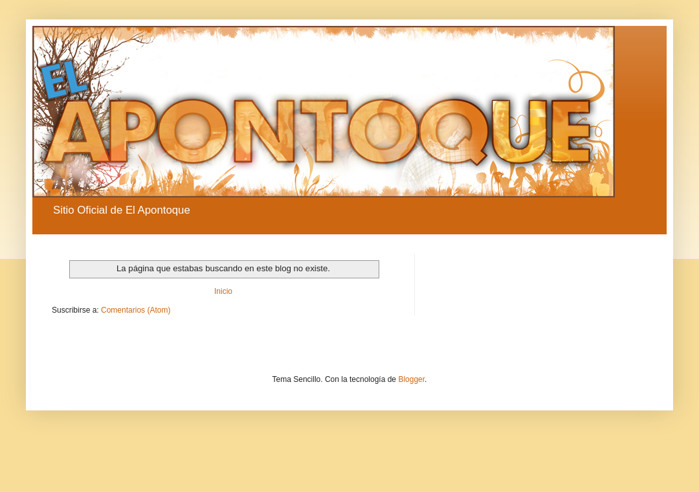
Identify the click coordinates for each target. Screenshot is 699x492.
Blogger (411, 379)
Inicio (223, 291)
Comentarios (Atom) (135, 310)
